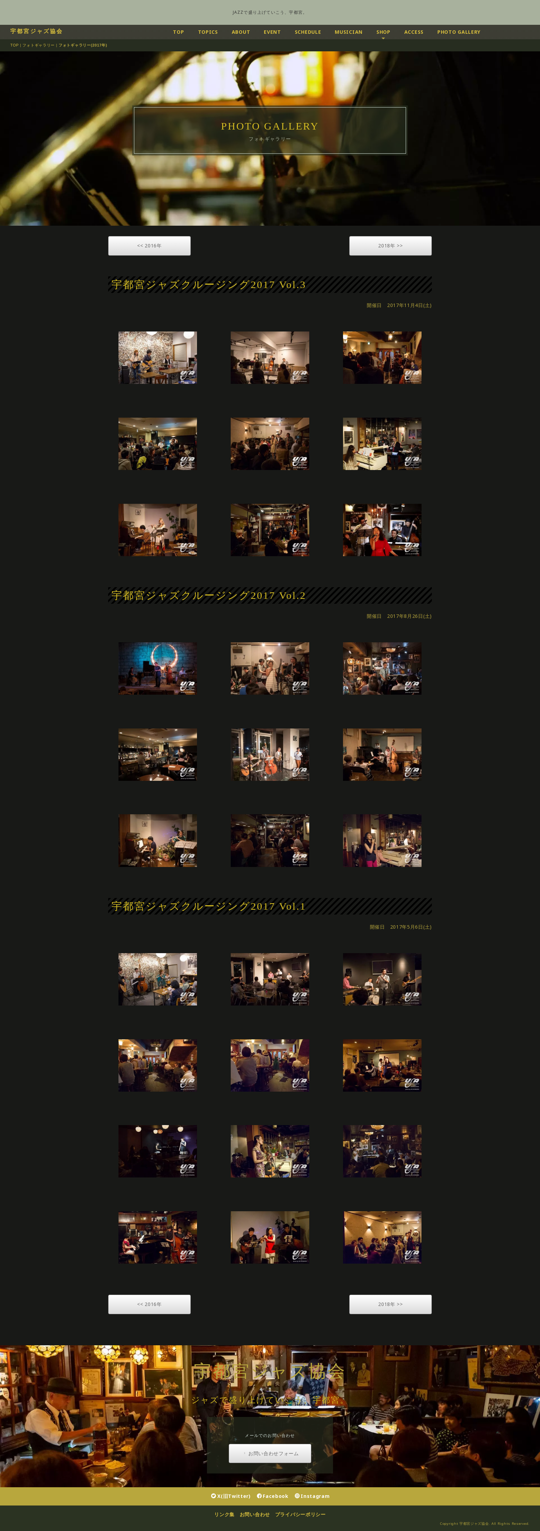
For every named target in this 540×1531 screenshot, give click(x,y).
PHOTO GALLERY (458, 32)
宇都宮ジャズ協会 (36, 31)
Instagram (312, 1496)
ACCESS (414, 32)
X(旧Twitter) (230, 1496)
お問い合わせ (255, 1514)
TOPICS (208, 32)
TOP (178, 32)
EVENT (272, 32)
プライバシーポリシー (300, 1514)
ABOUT (241, 32)
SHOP (383, 32)
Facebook (273, 1496)
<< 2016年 (149, 245)
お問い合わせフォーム (270, 1453)
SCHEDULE (308, 32)
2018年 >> (390, 245)
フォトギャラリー (38, 45)
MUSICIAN (349, 32)
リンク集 (224, 1514)
